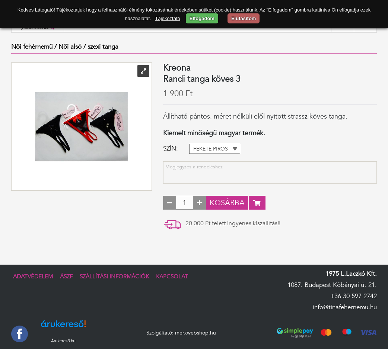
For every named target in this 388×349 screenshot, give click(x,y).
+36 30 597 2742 (353, 296)
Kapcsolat (172, 277)
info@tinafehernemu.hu (345, 307)
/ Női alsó (68, 46)
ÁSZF (66, 277)
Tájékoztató (167, 18)
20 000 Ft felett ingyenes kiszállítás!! (232, 223)
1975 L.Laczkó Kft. (351, 273)
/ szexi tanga (100, 46)
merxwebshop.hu (195, 332)
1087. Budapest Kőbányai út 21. (332, 285)
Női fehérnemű (32, 46)
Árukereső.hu (63, 341)
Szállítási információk (114, 277)
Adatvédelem (33, 277)
